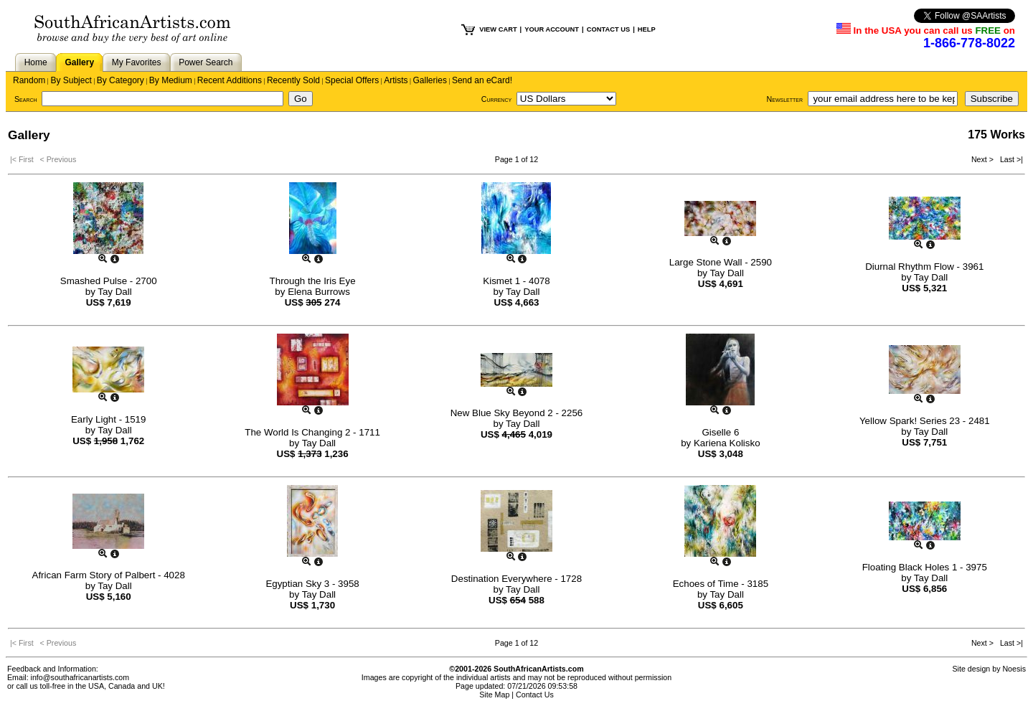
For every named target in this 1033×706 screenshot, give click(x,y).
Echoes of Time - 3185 (720, 583)
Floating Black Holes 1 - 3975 (924, 567)
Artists (395, 80)
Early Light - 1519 (108, 419)
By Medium (170, 80)
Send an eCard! (482, 80)
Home (35, 62)
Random (29, 80)
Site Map (494, 694)
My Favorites (136, 62)
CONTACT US (608, 29)
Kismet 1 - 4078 (516, 281)
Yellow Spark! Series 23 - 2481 (924, 420)
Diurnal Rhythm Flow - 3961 (924, 266)
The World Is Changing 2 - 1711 (312, 432)
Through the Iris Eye (313, 281)
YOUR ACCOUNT (551, 29)
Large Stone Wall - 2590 (720, 262)
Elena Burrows (319, 291)
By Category (120, 80)
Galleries (430, 80)
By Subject (70, 80)
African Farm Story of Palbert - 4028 (108, 575)
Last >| (1009, 159)
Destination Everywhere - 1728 (516, 578)
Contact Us (535, 694)
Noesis (1014, 668)
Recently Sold (293, 80)
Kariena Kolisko (727, 443)
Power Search (205, 62)
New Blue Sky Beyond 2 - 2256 (516, 413)
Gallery (79, 62)
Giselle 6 (720, 432)
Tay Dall (114, 291)
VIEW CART (497, 29)
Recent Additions (229, 80)
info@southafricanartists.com (80, 677)
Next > (983, 159)
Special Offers (352, 80)
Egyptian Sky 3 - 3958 (312, 583)
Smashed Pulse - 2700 (108, 281)
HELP (647, 29)
